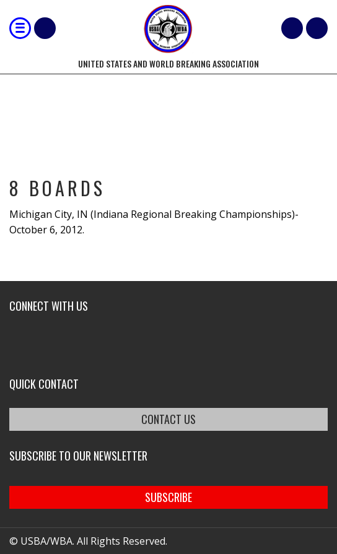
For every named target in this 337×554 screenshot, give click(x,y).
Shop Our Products (45, 28)
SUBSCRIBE (168, 497)
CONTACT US (168, 419)
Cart (292, 28)
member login (317, 28)
